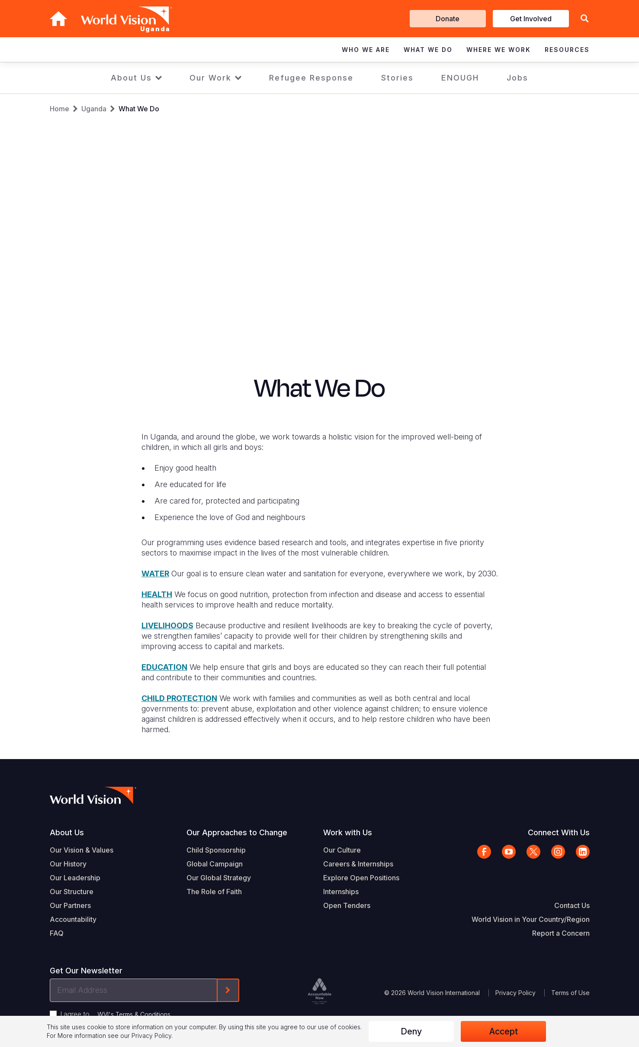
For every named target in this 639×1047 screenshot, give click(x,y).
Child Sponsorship (216, 850)
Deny (411, 1031)
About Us (131, 77)
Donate (447, 18)
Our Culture (342, 850)
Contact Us (572, 905)
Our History (68, 864)
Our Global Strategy (218, 877)
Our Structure (71, 891)
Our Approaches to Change (236, 832)
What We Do (139, 108)
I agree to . (116, 1014)
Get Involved (531, 18)
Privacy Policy (515, 992)
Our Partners (70, 905)
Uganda (93, 108)
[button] (584, 19)
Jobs (517, 77)
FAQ (57, 933)
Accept (503, 1031)
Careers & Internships (358, 864)
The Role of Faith (214, 891)
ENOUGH (460, 77)
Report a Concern (561, 933)
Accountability (73, 919)
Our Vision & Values (81, 850)
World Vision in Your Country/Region (531, 919)
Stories (397, 77)
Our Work (210, 77)
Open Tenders (346, 905)
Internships (341, 891)
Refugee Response (311, 77)
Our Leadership (75, 877)
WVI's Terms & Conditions (133, 1014)
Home (59, 108)
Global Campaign (214, 864)
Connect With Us (559, 832)
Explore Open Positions (361, 877)
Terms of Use (570, 992)
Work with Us (347, 832)
